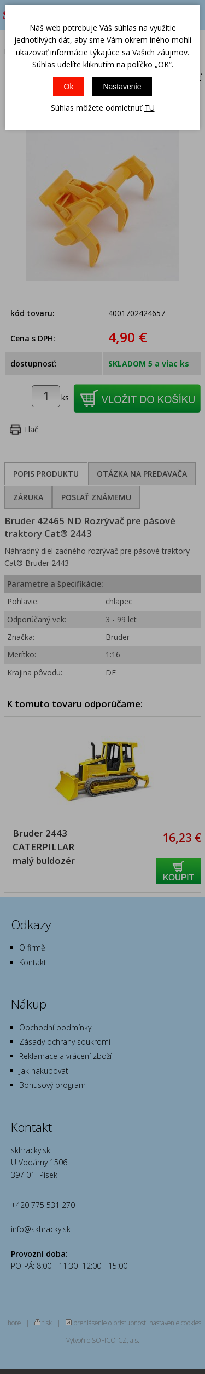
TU (149, 107)
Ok (69, 86)
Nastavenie (122, 86)
